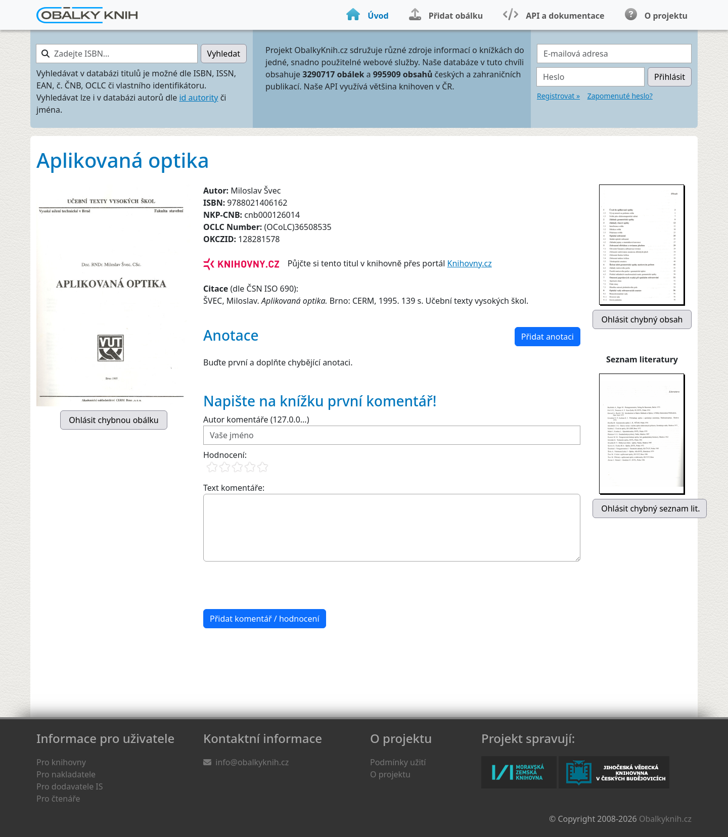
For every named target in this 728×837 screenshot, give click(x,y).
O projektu (390, 774)
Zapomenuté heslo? (620, 96)
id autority (198, 97)
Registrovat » (558, 96)
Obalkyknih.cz (665, 818)
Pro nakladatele (66, 774)
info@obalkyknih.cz (252, 762)
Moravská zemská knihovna (519, 772)
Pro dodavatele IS (69, 786)
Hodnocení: (225, 454)
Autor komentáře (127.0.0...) (256, 419)
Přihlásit (669, 76)
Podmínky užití (398, 762)
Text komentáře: (233, 487)
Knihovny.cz (469, 263)
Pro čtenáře (58, 798)
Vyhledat (223, 53)
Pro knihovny (61, 762)
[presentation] (280, 585)
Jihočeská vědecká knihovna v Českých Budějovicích (614, 772)
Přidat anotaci (547, 336)
